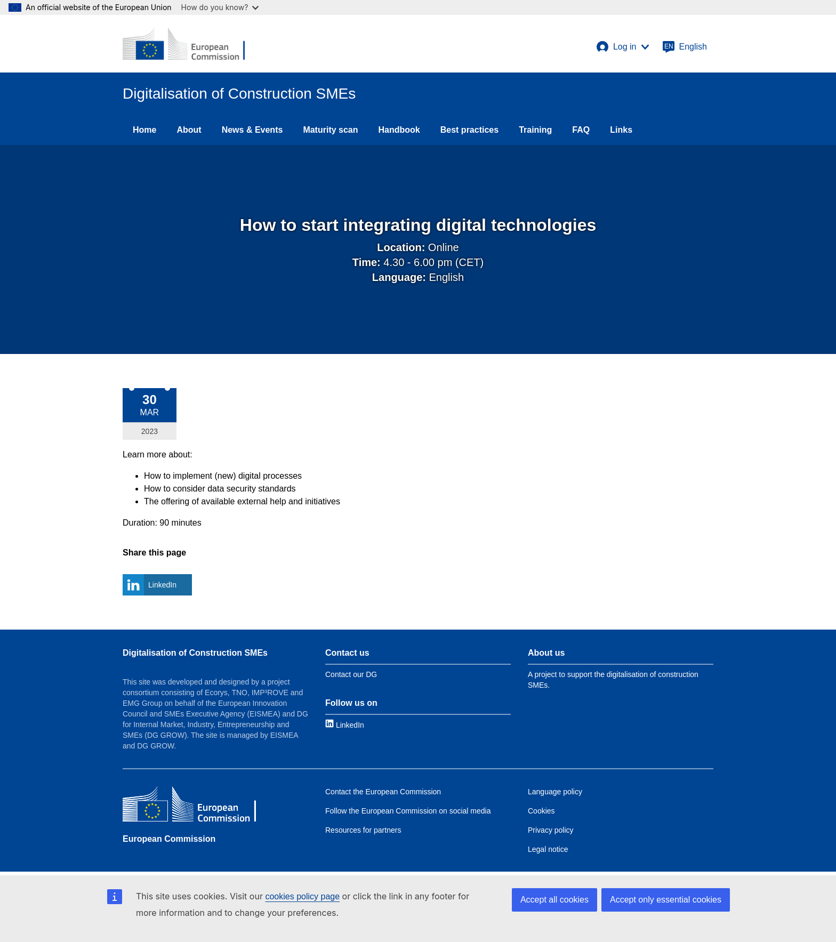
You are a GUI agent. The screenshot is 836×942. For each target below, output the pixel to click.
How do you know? (220, 7)
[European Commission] (184, 44)
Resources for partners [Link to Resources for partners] (363, 830)
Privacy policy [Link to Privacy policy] (551, 830)
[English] (684, 47)
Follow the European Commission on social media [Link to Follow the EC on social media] (408, 811)
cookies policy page (302, 896)
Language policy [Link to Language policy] (555, 791)
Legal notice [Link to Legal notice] (548, 849)
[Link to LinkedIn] (344, 724)
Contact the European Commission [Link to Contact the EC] (383, 791)
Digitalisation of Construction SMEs (195, 652)
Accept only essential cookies (665, 899)
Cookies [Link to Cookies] (541, 811)
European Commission (169, 838)
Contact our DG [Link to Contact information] (351, 674)
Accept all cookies (554, 899)
